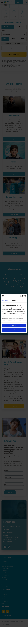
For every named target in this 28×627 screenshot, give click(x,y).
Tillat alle (14, 325)
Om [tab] (23, 300)
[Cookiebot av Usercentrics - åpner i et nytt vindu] (20, 296)
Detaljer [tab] (14, 300)
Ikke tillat (14, 330)
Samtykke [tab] (5, 300)
